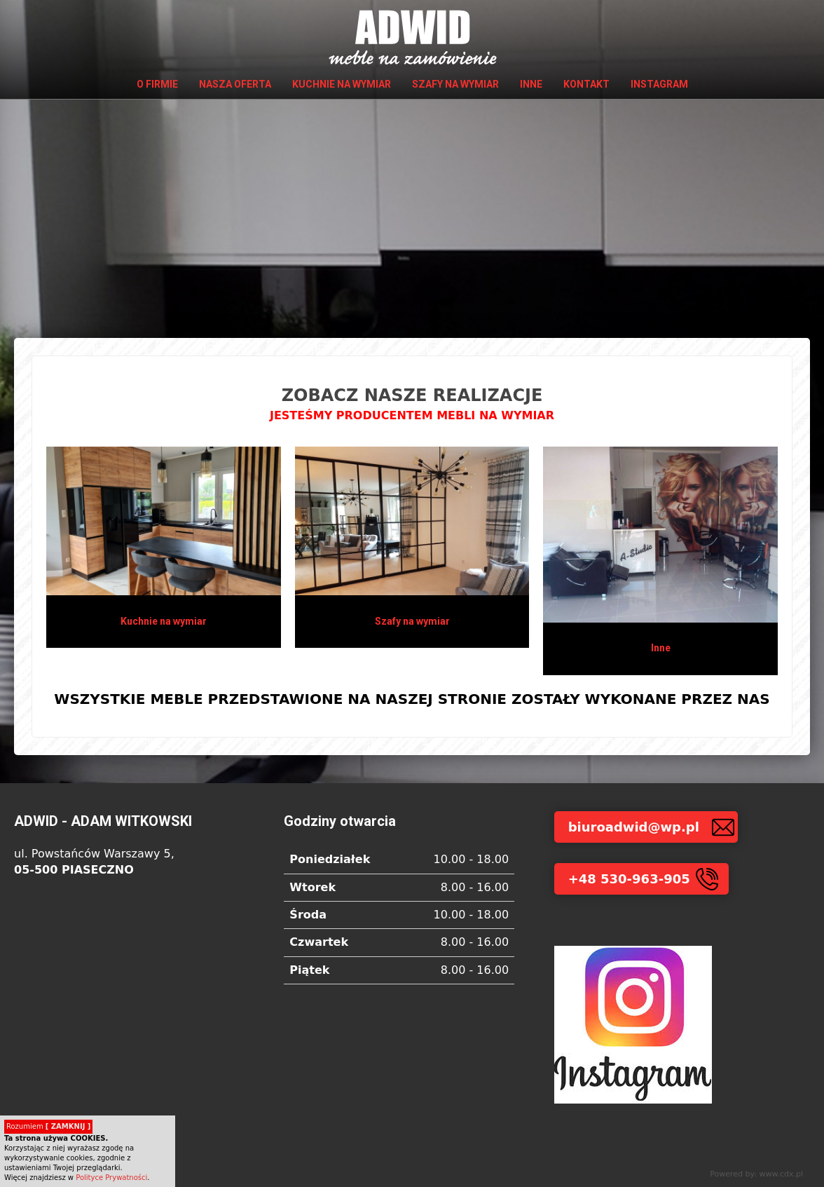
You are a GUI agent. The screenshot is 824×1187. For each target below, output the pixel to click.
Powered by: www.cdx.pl (756, 1174)
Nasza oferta (235, 84)
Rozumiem (48, 1126)
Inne (531, 84)
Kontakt (586, 84)
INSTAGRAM (659, 84)
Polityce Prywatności (111, 1177)
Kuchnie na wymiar (341, 84)
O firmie (157, 84)
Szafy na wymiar (455, 84)
